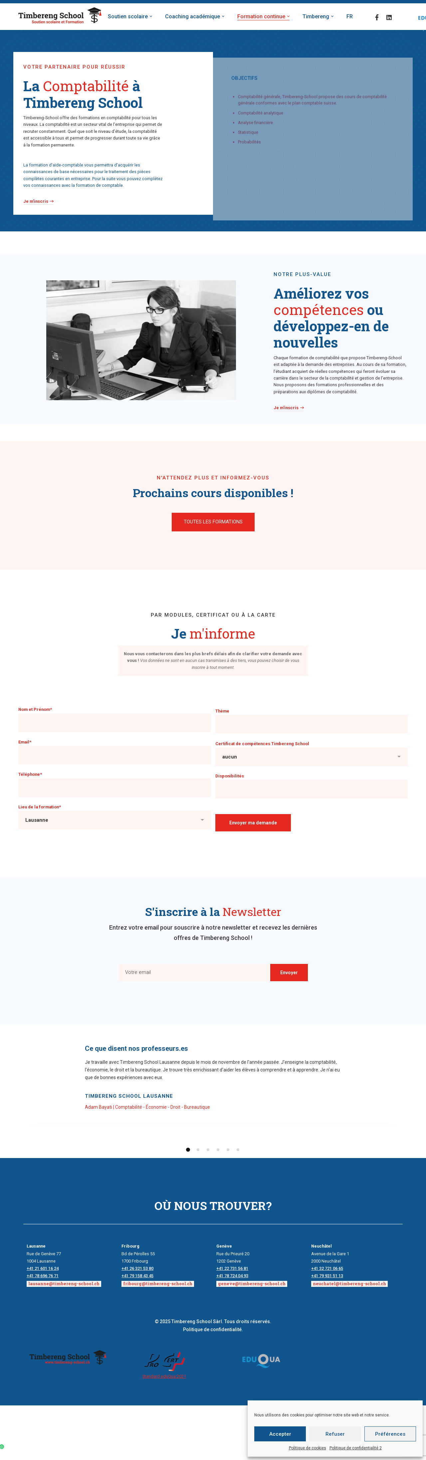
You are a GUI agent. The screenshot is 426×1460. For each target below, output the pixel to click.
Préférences (390, 1434)
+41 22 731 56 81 (232, 1268)
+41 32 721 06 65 (327, 1268)
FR (349, 16)
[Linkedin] (389, 17)
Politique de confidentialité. (213, 1329)
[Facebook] (377, 17)
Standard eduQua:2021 (164, 1376)
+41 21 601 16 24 (43, 1268)
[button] (213, 522)
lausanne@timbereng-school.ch (64, 1283)
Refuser (335, 1434)
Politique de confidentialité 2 (355, 1448)
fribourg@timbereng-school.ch (157, 1283)
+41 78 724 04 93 (232, 1275)
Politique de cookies (307, 1448)
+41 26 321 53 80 (137, 1268)
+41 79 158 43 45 (137, 1275)
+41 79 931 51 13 (327, 1275)
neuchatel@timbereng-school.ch (349, 1283)
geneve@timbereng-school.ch (252, 1283)
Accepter (280, 1434)
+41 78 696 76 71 (43, 1275)
